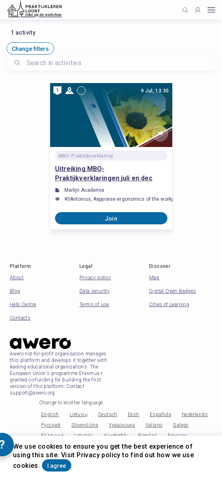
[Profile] (197, 10)
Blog (15, 291)
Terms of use (94, 304)
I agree (56, 466)
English (50, 414)
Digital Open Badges (172, 291)
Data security (94, 291)
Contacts (20, 318)
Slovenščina (84, 425)
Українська (122, 425)
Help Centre (23, 304)
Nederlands (195, 414)
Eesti (133, 414)
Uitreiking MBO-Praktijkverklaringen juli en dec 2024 (104, 174)
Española (160, 414)
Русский (51, 425)
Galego (180, 425)
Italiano (153, 425)
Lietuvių (79, 414)
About (17, 278)
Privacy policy (95, 278)
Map (154, 278)
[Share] (160, 133)
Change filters (30, 49)
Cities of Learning (169, 304)
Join (111, 218)
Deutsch (107, 414)
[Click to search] (185, 10)
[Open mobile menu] (211, 10)
